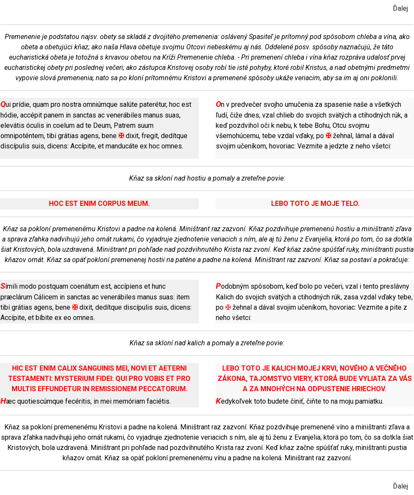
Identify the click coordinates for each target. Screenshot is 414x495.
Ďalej (400, 8)
